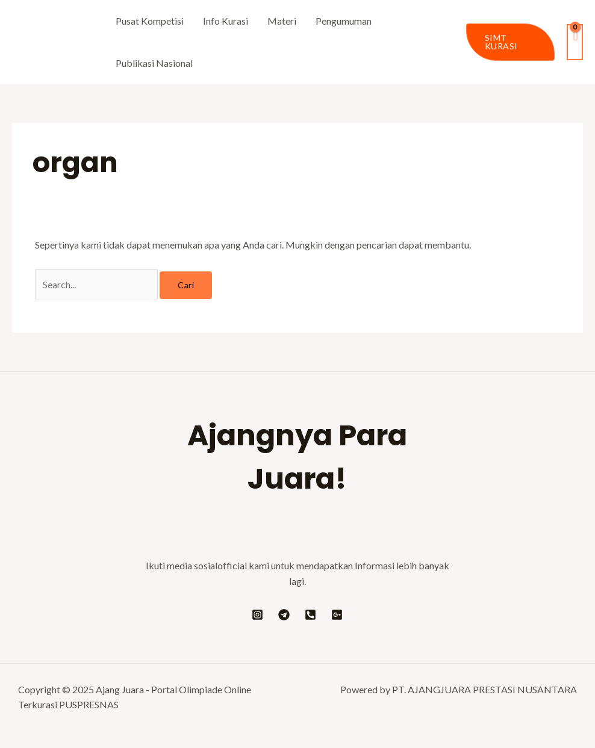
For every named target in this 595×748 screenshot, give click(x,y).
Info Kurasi (225, 20)
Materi (281, 20)
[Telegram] (284, 614)
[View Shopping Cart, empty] (575, 42)
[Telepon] (310, 614)
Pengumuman (344, 20)
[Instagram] (257, 614)
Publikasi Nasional (154, 63)
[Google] (337, 614)
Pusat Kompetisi (150, 20)
